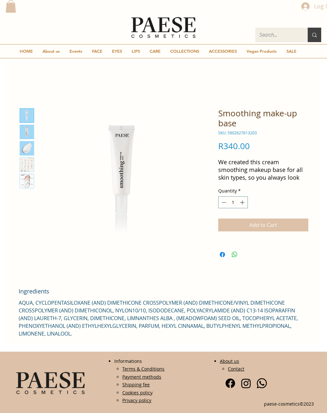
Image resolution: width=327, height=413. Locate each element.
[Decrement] (223, 202)
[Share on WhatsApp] (234, 254)
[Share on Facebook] (222, 254)
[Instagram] (246, 383)
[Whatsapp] (262, 383)
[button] (10, 6)
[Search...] (276, 35)
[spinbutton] (233, 202)
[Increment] (243, 202)
